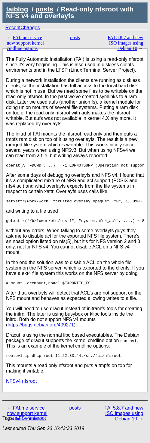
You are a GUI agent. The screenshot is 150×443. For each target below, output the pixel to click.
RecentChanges (22, 27)
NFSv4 (13, 385)
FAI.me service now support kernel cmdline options (25, 43)
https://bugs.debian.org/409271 (41, 328)
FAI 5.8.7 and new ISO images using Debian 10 (125, 43)
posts (44, 9)
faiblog (17, 9)
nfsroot (29, 385)
